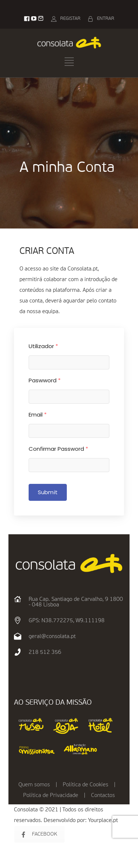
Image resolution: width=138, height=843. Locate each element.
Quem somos (34, 784)
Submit (48, 492)
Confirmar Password (58, 448)
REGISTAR (70, 18)
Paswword (45, 380)
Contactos (103, 795)
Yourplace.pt (103, 820)
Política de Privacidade (50, 795)
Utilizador (43, 346)
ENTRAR (105, 18)
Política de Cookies (85, 784)
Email (38, 414)
